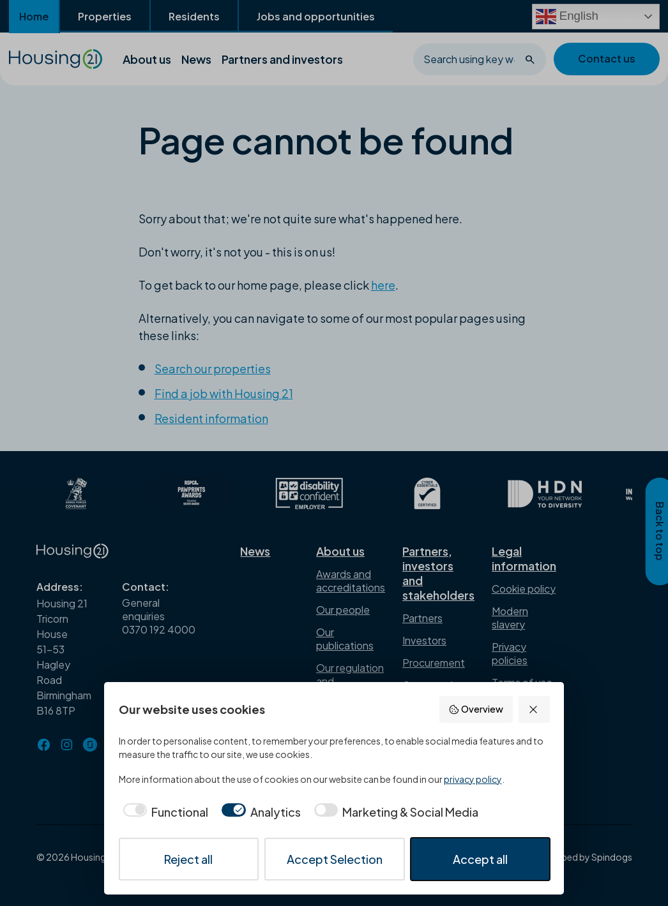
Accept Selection (335, 859)
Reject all (188, 859)
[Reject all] (534, 709)
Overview (475, 709)
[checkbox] (164, 812)
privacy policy (473, 779)
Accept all (480, 859)
